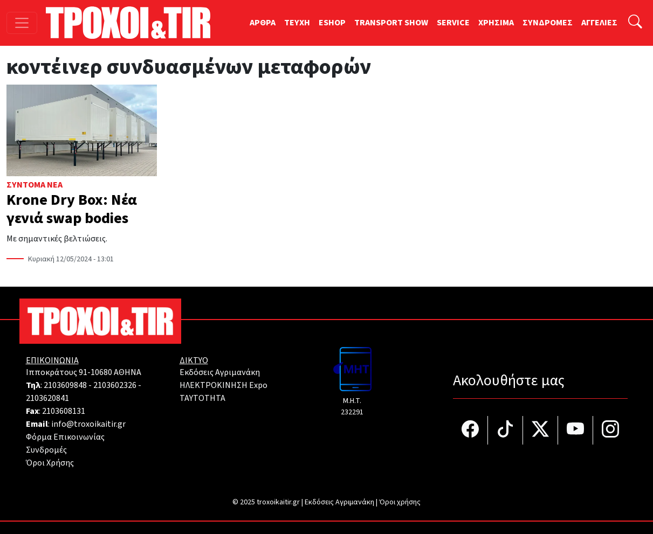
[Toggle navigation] (21, 23)
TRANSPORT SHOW (391, 23)
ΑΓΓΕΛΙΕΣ (599, 23)
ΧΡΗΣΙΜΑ (496, 23)
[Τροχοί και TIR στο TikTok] (505, 430)
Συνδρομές (46, 450)
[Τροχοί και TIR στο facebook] (470, 430)
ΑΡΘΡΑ (263, 23)
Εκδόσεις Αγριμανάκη (220, 372)
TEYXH (297, 23)
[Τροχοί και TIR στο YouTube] (575, 430)
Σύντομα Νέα (34, 185)
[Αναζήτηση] (635, 23)
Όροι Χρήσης (50, 463)
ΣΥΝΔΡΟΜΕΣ (548, 23)
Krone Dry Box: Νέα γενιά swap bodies (71, 209)
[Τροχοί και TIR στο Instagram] (610, 430)
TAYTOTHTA (202, 398)
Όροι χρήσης (400, 502)
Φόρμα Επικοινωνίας (65, 437)
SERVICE (453, 23)
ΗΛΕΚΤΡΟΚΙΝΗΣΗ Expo (223, 385)
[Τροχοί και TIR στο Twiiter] (540, 430)
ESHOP (332, 23)
